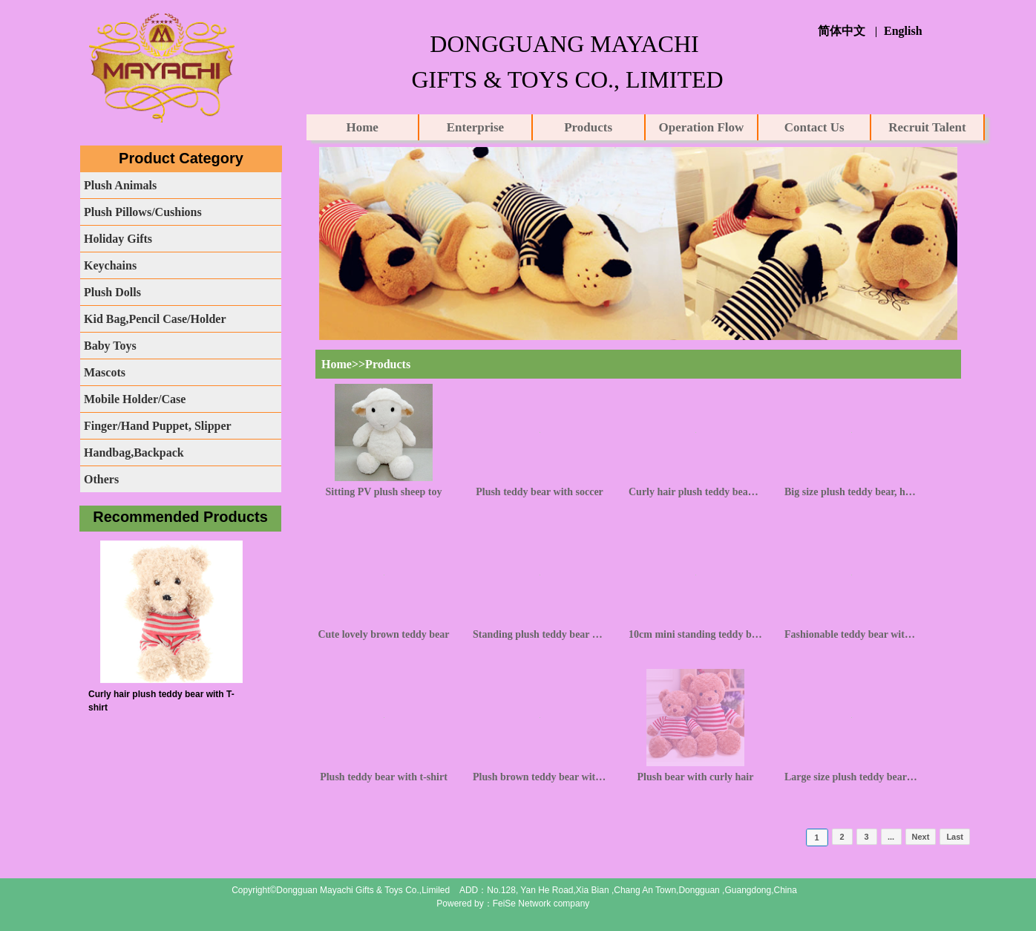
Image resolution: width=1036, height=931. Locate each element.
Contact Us (814, 127)
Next (921, 836)
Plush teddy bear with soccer (539, 491)
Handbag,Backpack (134, 452)
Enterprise (475, 127)
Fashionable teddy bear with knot (851, 634)
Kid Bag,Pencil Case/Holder (155, 319)
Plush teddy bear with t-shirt (383, 777)
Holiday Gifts (118, 238)
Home (362, 127)
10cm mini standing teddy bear (695, 634)
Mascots (104, 372)
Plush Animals (120, 185)
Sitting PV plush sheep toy (384, 491)
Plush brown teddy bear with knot (539, 777)
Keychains (110, 265)
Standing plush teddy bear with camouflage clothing (539, 634)
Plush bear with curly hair (695, 777)
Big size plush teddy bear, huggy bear (851, 491)
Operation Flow (701, 127)
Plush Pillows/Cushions (143, 212)
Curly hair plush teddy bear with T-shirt (695, 491)
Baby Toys (110, 345)
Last (954, 836)
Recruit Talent (926, 127)
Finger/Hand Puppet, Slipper (158, 425)
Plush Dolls (112, 292)
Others (101, 479)
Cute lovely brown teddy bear (383, 634)
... (891, 836)
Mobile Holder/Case (135, 399)
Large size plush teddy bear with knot (851, 777)
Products (588, 127)
